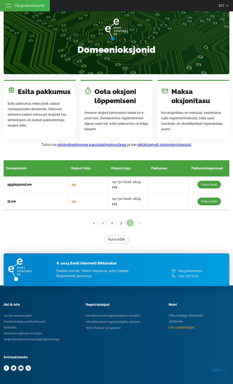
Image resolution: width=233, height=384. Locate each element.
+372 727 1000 (188, 276)
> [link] (139, 223)
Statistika (10, 327)
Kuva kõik (116, 239)
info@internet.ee (190, 271)
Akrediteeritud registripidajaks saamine (113, 321)
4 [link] (130, 223)
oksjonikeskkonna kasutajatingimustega (91, 144)
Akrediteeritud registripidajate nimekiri (113, 315)
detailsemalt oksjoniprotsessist (164, 144)
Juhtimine (176, 321)
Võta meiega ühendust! (186, 315)
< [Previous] (94, 223)
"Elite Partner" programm (103, 328)
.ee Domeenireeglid (17, 315)
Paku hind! (209, 184)
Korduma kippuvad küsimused (25, 321)
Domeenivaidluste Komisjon (23, 333)
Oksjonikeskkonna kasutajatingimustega (31, 339)
